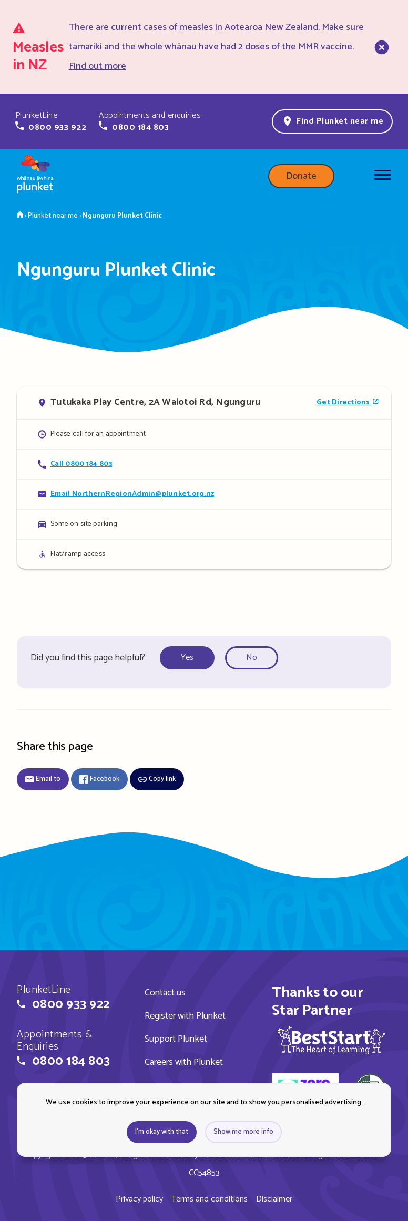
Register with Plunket (185, 1016)
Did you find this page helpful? (87, 658)
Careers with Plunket (184, 1062)
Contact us (165, 993)
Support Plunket (176, 1039)
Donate (301, 176)
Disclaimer (274, 1199)
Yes (187, 657)
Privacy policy (139, 1199)
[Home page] (35, 176)
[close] (380, 47)
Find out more (97, 66)
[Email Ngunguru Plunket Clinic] (204, 494)
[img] (331, 1040)
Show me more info (243, 1131)
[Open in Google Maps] (204, 402)
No (251, 657)
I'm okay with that (161, 1131)
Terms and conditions (209, 1199)
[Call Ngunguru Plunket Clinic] (204, 464)
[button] (50, 121)
